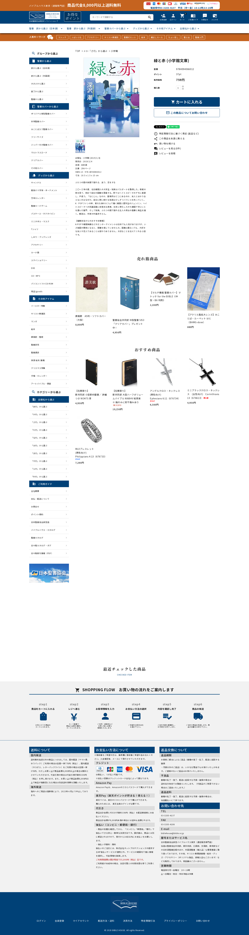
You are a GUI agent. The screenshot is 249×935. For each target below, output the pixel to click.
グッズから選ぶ (141, 28)
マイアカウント (81, 920)
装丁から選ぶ (37, 91)
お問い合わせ (203, 920)
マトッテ (62, 37)
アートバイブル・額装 (41, 383)
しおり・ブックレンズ (41, 237)
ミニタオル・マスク (40, 221)
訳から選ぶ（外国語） (41, 75)
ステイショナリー (39, 260)
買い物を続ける (164, 143)
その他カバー (37, 168)
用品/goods (36, 291)
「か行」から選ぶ (40, 414)
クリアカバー (37, 160)
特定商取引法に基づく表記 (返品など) (176, 133)
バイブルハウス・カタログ (43, 530)
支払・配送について (40, 498)
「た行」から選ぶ (40, 430)
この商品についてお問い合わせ (187, 113)
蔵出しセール (157, 37)
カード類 (35, 252)
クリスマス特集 (38, 368)
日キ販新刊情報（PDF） (42, 553)
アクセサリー (93, 37)
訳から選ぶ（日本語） (41, 68)
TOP (77, 51)
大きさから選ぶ (38, 83)
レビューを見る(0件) (167, 148)
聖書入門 (199, 37)
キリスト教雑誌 (111, 37)
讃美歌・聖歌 (37, 337)
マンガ (34, 321)
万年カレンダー (38, 198)
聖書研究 (35, 344)
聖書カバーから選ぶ (114, 28)
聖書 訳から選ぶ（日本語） (44, 28)
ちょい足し (173, 37)
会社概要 (35, 491)
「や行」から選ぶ (40, 461)
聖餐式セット (130, 37)
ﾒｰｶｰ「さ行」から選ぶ (96, 51)
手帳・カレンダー (39, 375)
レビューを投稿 (164, 153)
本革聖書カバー (38, 121)
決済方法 (127, 920)
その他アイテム (164, 28)
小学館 (114, 51)
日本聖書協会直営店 (40, 522)
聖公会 (187, 37)
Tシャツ (34, 229)
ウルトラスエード (39, 152)
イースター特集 (38, 305)
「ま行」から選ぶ (40, 453)
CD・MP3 (35, 275)
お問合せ (35, 506)
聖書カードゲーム (39, 205)
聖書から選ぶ (37, 99)
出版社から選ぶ (188, 28)
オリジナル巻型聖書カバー (43, 113)
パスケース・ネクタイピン (43, 213)
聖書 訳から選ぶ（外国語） (82, 28)
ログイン (41, 920)
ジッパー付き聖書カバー (42, 144)
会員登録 (59, 920)
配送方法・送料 (106, 920)
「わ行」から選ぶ (40, 476)
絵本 (143, 37)
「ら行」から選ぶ (40, 468)
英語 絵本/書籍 (38, 360)
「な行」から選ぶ (40, 437)
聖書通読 (35, 352)
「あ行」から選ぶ (40, 406)
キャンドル (36, 182)
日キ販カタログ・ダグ (41, 545)
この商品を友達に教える (169, 138)
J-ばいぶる (77, 37)
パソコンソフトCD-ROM (42, 283)
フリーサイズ (37, 137)
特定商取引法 (148, 920)
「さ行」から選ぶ (40, 422)
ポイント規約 (37, 514)
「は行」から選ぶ (40, 445)
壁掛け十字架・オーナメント (44, 190)
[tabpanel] (111, 97)
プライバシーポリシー (175, 920)
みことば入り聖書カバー (42, 129)
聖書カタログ (37, 537)
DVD (33, 268)
